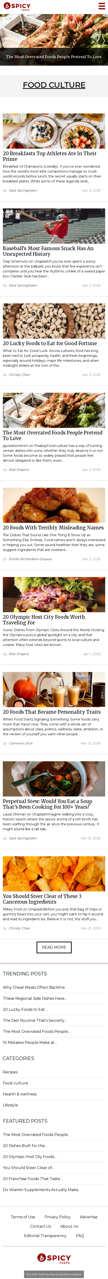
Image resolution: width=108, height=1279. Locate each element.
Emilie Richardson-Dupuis (30, 559)
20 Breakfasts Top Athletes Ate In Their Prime (49, 156)
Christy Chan (19, 375)
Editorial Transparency (45, 1236)
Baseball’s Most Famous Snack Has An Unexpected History (48, 251)
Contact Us (40, 1226)
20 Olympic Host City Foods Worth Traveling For (44, 620)
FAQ (80, 1236)
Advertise (89, 1217)
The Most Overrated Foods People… (37, 1031)
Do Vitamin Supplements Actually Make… (42, 1190)
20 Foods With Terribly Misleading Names (53, 528)
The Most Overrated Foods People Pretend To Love (52, 435)
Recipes (10, 1072)
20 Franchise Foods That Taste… (33, 1179)
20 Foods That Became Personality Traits (52, 712)
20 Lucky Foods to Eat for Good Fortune (50, 343)
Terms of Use (23, 1217)
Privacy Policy (58, 1217)
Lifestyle (10, 1105)
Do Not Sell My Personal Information (54, 1274)
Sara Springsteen (23, 190)
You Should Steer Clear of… (28, 1168)
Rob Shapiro (19, 470)
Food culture (15, 1083)
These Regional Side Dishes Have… (35, 998)
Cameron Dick (21, 743)
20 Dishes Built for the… (25, 1145)
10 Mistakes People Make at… (30, 1042)
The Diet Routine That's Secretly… (35, 1020)
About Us (69, 1226)
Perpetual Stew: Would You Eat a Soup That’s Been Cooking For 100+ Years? (47, 804)
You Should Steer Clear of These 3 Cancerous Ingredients (42, 899)
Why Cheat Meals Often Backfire (34, 987)
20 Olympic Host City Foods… (30, 1156)
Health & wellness (20, 1094)
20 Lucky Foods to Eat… (25, 1009)
